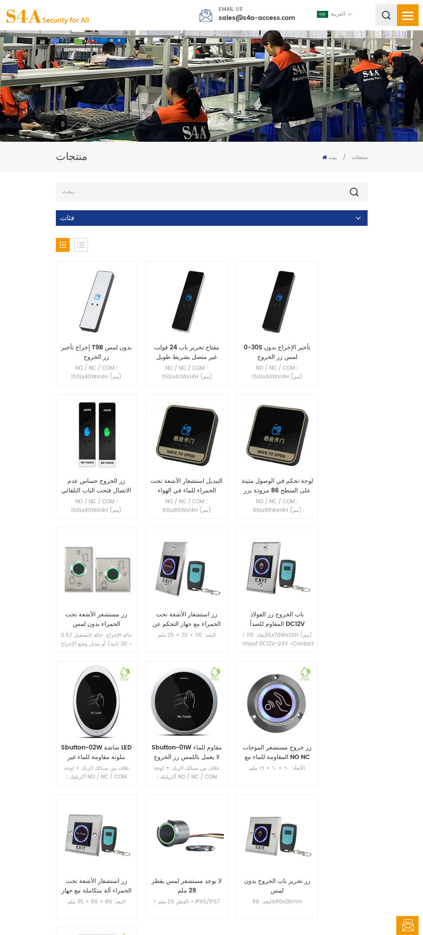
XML (276, 911)
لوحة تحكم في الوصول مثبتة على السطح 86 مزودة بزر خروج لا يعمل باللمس (171, 465)
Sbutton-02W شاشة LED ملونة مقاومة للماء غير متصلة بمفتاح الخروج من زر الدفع (171, 588)
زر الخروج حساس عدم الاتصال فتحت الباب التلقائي (332, 342)
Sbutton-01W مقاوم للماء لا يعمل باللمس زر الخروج (252, 588)
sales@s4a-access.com (257, 18)
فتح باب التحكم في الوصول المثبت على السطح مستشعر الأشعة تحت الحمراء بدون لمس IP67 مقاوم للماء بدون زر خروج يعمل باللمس (331, 711)
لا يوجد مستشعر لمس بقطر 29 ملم (171, 711)
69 (334, 770)
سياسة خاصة (303, 911)
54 (273, 770)
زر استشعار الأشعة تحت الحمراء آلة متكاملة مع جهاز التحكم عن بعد (91, 711)
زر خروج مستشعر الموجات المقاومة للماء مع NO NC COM (332, 588)
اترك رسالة (408, 925)
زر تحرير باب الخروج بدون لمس (252, 711)
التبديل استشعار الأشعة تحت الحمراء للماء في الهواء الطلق (91, 465)
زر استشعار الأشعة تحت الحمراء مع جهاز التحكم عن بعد (331, 465)
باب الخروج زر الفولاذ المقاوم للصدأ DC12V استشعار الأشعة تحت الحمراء (91, 588)
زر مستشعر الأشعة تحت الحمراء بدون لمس (252, 465)
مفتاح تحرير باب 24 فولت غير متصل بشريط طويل (172, 342)
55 (294, 770)
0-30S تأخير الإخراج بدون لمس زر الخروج (252, 342)
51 (210, 770)
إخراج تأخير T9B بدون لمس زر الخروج (91, 342)
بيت (329, 157)
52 (231, 770)
